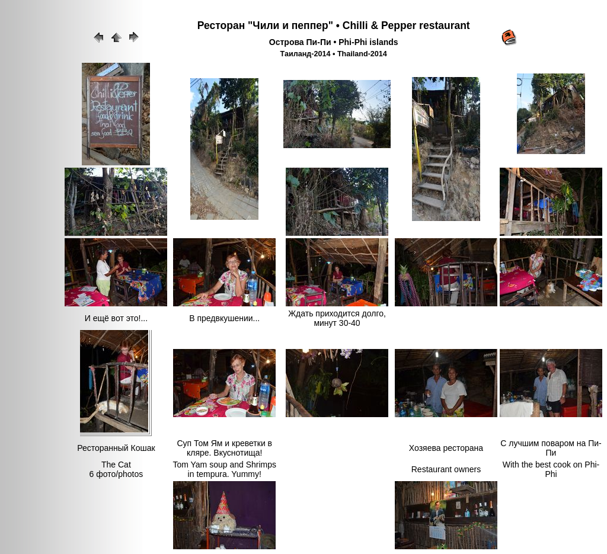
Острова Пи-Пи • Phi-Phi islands (333, 42)
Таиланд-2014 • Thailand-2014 (333, 54)
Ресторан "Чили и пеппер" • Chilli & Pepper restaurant (333, 25)
